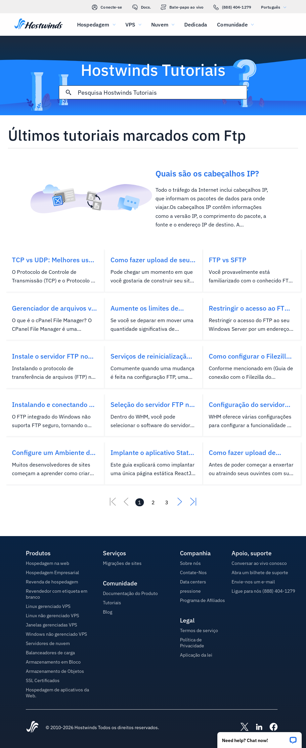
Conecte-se (107, 7)
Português (275, 7)
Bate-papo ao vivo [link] (182, 7)
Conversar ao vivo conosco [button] (259, 563)
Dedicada (195, 24)
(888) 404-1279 (232, 7)
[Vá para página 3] (166, 502)
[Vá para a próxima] (180, 503)
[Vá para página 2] (153, 502)
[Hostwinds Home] (32, 727)
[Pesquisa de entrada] (162, 92)
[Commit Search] (68, 92)
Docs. (141, 7)
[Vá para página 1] (139, 502)
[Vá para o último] (193, 503)
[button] (259, 738)
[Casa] (38, 24)
